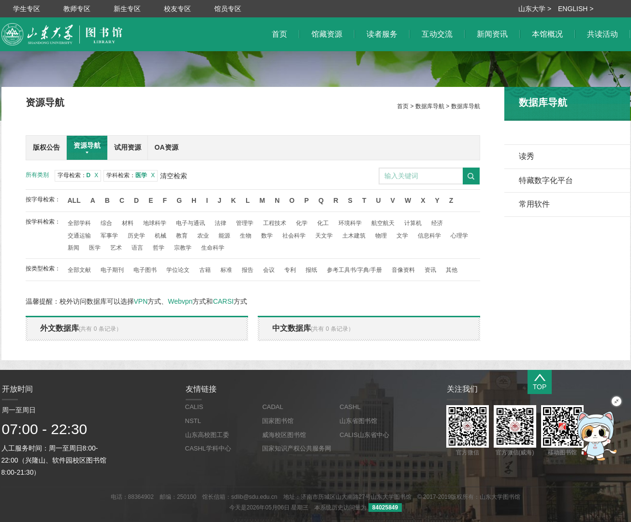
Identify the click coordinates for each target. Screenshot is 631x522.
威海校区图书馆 (284, 434)
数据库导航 (429, 106)
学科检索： (130, 175)
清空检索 (173, 176)
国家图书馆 (277, 420)
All (74, 200)
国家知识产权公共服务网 (296, 448)
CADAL (272, 406)
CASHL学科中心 (208, 448)
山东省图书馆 (358, 420)
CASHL (349, 406)
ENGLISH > (576, 9)
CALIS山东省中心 (364, 434)
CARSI (223, 301)
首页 (403, 106)
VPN (141, 301)
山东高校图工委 (207, 434)
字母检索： (78, 175)
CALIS (194, 406)
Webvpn (180, 301)
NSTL (193, 420)
